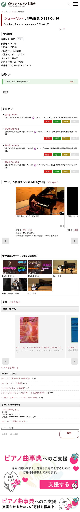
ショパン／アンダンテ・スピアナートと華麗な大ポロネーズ (24, 393)
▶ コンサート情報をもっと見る (14, 421)
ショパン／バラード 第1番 (11, 383)
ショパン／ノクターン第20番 (12, 388)
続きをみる (53, 182)
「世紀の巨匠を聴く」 (11, 410)
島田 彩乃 (27, 230)
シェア (62, 29)
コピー (20, 39)
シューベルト (12, 12)
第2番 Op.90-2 (12, 129)
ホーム (3, 12)
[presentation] (5, 241)
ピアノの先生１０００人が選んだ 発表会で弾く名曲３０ (39, 348)
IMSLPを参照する (9, 367)
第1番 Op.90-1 (12, 115)
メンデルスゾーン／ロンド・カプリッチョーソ (19, 398)
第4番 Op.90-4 (12, 162)
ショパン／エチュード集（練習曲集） (16, 378)
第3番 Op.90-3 (12, 145)
